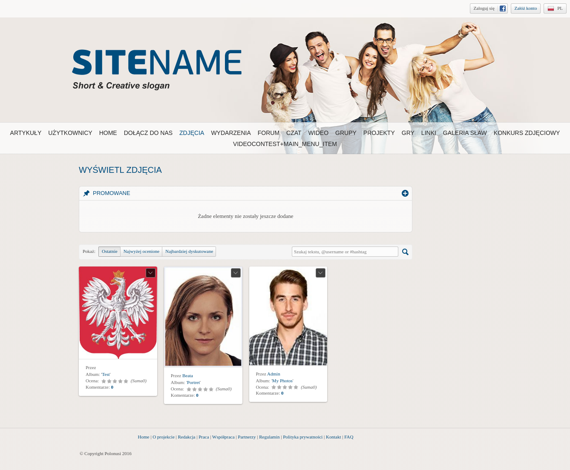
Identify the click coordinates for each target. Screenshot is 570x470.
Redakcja (187, 436)
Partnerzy (247, 436)
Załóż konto (526, 8)
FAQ (348, 436)
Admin (273, 373)
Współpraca (223, 436)
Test (105, 374)
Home (144, 436)
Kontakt (333, 436)
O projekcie (164, 436)
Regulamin (269, 436)
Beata (187, 375)
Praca (204, 436)
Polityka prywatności (302, 436)
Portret (193, 382)
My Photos (282, 380)
